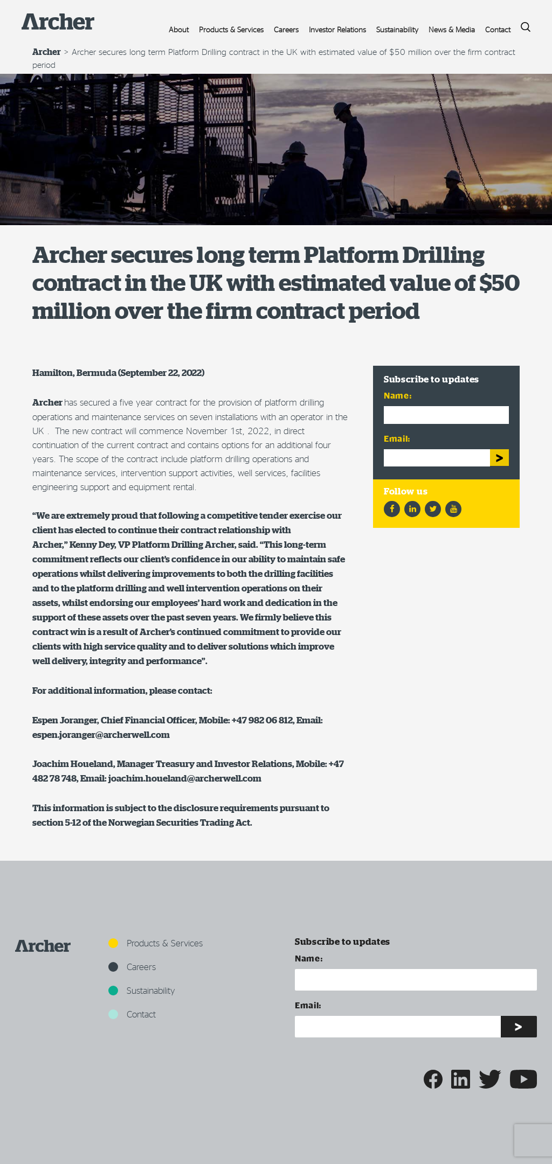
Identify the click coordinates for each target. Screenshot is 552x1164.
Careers (286, 29)
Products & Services (231, 29)
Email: (397, 438)
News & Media (452, 29)
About (179, 29)
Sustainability (397, 29)
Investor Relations (337, 29)
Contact (497, 29)
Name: (398, 395)
